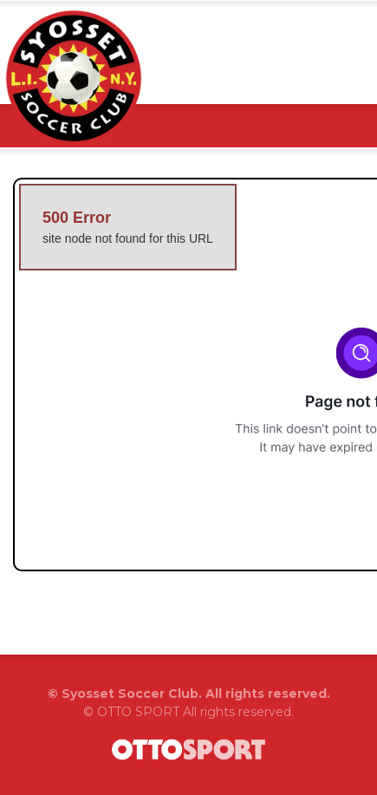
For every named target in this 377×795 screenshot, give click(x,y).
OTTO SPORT (138, 712)
